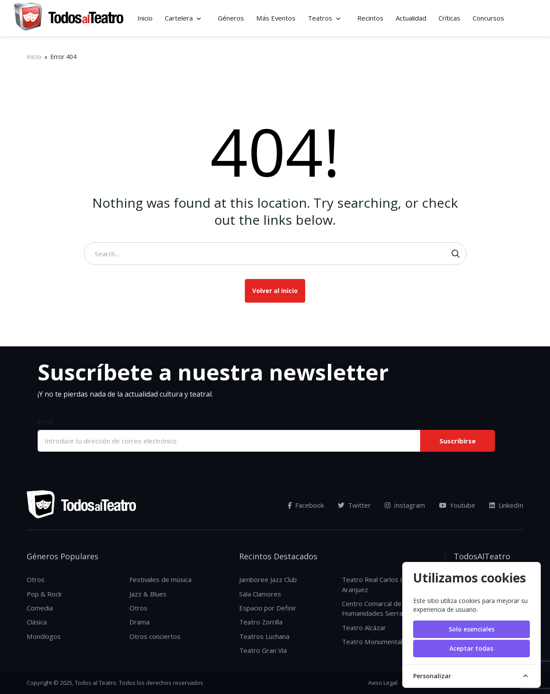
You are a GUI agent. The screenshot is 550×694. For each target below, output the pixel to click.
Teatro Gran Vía (263, 650)
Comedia (40, 607)
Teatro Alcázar (364, 627)
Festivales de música (160, 579)
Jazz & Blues (148, 593)
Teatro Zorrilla (260, 621)
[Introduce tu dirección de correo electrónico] (229, 441)
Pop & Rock (44, 593)
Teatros (320, 18)
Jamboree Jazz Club (268, 579)
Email (45, 421)
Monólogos (44, 636)
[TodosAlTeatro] (68, 18)
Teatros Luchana (264, 636)
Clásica (37, 621)
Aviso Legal (382, 683)
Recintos (370, 18)
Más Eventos (276, 18)
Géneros (231, 18)
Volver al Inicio (275, 290)
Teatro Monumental (372, 641)
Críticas (449, 18)
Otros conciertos (155, 636)
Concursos (488, 18)
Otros (36, 579)
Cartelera (179, 18)
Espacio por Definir (267, 607)
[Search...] (275, 253)
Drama (139, 621)
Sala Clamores (260, 593)
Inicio (145, 18)
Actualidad (411, 18)
